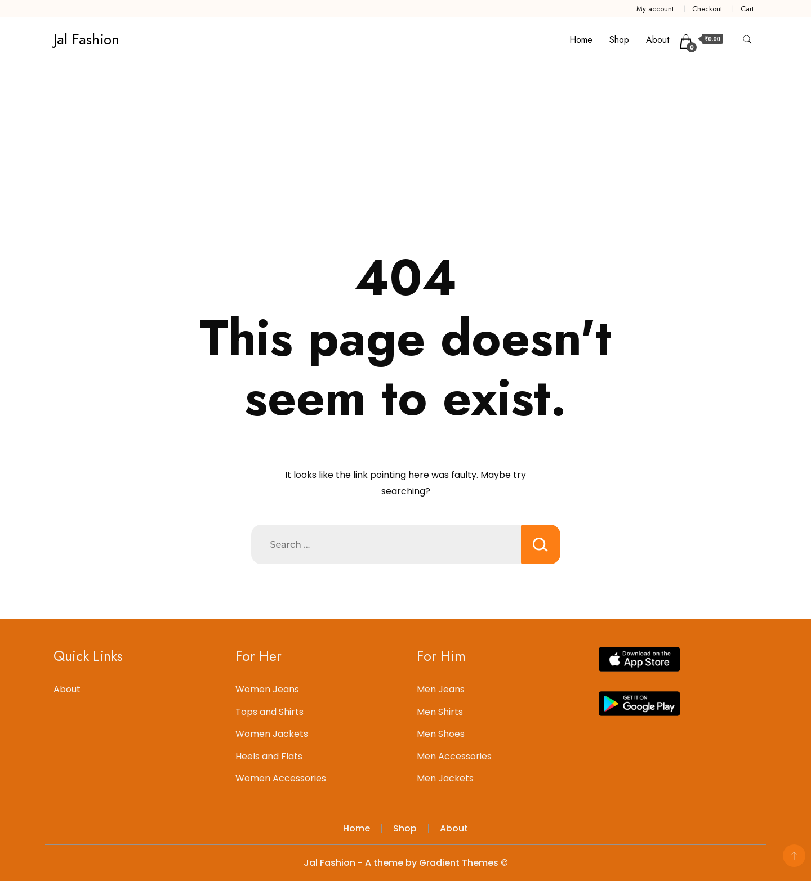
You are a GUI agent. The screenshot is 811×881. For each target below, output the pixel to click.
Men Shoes (441, 733)
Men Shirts (440, 711)
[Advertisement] (405, 147)
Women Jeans (267, 689)
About (657, 39)
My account (655, 8)
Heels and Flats (268, 756)
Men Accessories (454, 756)
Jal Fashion (86, 39)
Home (580, 39)
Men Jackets (445, 778)
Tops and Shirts (269, 711)
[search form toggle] (747, 39)
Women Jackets (271, 733)
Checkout (707, 8)
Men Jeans (441, 689)
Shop (619, 39)
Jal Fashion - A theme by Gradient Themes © (406, 862)
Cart (747, 8)
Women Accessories (280, 778)
